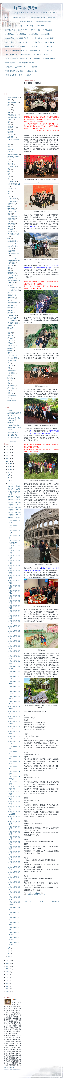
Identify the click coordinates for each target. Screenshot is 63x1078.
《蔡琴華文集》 (12, 303)
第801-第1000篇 (10, 30)
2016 (8, 969)
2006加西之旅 (47, 30)
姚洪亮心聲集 (11, 360)
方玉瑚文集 (11, 278)
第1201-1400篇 (35, 30)
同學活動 (36, 894)
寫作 (8, 179)
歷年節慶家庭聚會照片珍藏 (14, 71)
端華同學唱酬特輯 (49, 59)
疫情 (8, 194)
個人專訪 (10, 325)
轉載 (8, 171)
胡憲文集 (10, 248)
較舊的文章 (55, 901)
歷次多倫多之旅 (25, 54)
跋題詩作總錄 (11, 396)
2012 (8, 980)
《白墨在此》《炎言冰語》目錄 (15, 67)
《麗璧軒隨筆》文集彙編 (26, 63)
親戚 (8, 383)
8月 (9, 475)
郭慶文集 (10, 335)
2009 (8, 989)
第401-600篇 (29, 26)
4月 (9, 948)
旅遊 (40, 894)
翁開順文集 (11, 298)
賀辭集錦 (10, 393)
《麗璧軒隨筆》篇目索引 (19, 17)
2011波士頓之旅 (37, 38)
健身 (8, 353)
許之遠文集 (11, 415)
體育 (8, 238)
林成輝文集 (11, 305)
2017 (8, 966)
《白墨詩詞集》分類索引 (25, 22)
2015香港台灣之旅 (36, 42)
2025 (8, 447)
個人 (8, 110)
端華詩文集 (11, 231)
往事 (8, 174)
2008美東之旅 (9, 34)
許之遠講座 (11, 385)
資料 (8, 122)
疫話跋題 (10, 285)
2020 (8, 461)
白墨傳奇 (37, 59)
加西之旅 (30, 894)
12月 (9, 463)
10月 (9, 469)
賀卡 (8, 293)
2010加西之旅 (45, 34)
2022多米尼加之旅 (46, 46)
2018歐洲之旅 (9, 46)
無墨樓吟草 (51, 17)
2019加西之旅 (21, 46)
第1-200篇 (8, 26)
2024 (8, 449)
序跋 (8, 330)
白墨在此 (10, 134)
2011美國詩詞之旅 (23, 38)
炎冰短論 (10, 229)
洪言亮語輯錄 (11, 370)
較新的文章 (27, 901)
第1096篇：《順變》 (14, 518)
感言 (43, 894)
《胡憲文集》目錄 (31, 71)
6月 (9, 481)
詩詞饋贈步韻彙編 (13, 157)
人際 (8, 176)
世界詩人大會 (11, 295)
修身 (8, 191)
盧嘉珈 (9, 214)
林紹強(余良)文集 (13, 154)
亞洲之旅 (10, 348)
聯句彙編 (10, 378)
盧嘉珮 (9, 333)
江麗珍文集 (11, 127)
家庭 (8, 129)
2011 (7, 983)
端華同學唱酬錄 (12, 97)
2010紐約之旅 (33, 34)
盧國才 (16, 1000)
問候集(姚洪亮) (12, 358)
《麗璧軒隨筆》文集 (14, 184)
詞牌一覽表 (11, 388)
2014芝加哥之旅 (22, 42)
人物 (8, 144)
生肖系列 (47, 54)
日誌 (8, 107)
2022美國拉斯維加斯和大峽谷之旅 (16, 50)
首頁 (6, 17)
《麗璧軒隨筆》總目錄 (37, 17)
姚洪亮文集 (11, 149)
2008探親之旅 (21, 34)
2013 (8, 977)
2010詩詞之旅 (9, 38)
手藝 (8, 368)
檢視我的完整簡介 (9, 1067)
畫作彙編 (10, 328)
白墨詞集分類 (9, 22)
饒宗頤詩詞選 (11, 401)
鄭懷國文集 (11, 273)
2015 (8, 972)
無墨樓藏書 (11, 373)
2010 (8, 986)
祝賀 (8, 152)
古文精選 (28, 75)
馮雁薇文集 (11, 345)
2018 (8, 963)
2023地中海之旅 (35, 50)
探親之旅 (10, 343)
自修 (8, 124)
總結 (8, 206)
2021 (8, 458)
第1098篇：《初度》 (14, 497)
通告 (8, 398)
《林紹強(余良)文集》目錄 (13, 75)
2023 (8, 452)
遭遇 (8, 270)
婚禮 (8, 363)
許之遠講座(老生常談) (14, 413)
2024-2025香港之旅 (11, 54)
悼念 (8, 161)
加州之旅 (10, 338)
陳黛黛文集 (11, 219)
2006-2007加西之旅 (13, 254)
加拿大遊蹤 (37, 54)
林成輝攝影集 (11, 102)
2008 (8, 992)
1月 (9, 956)
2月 (9, 954)
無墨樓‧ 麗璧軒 (26, 8)
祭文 (8, 375)
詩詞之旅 (10, 313)
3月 (9, 951)
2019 (8, 960)
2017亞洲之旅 (49, 42)
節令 (8, 169)
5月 (9, 483)
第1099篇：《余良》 (14, 489)
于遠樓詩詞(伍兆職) (13, 425)
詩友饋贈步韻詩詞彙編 (43, 22)
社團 (8, 268)
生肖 (8, 196)
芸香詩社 (10, 410)
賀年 (8, 390)
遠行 (8, 300)
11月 (9, 466)
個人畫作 (10, 350)
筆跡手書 (10, 164)
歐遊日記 (10, 310)
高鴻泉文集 (11, 224)
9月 (9, 472)
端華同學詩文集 (10, 63)
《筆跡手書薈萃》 (34, 67)
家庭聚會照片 (11, 251)
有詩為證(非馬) (12, 435)
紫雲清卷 (10, 423)
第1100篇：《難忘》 (14, 486)
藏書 (8, 380)
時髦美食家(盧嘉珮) (13, 432)
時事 (8, 147)
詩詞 (8, 105)
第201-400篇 (18, 26)
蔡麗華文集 (11, 132)
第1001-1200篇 (22, 30)
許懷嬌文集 (11, 137)
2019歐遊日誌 (33, 46)
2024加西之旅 (47, 50)
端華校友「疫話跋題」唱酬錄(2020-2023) (18, 59)
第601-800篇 (40, 26)
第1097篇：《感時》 (14, 500)
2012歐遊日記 (49, 38)
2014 (8, 974)
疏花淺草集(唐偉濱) (13, 437)
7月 (9, 478)
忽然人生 (10, 365)
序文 (8, 221)
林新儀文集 (11, 209)
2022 (8, 455)
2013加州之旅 (9, 42)
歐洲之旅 (10, 308)
